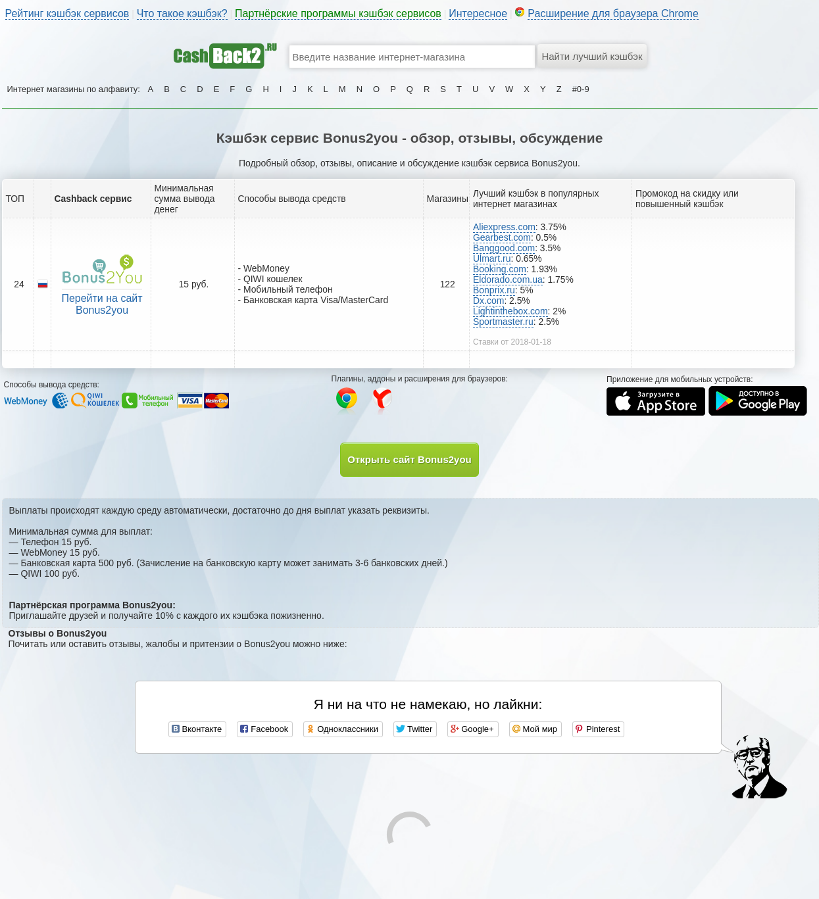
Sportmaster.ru (503, 321)
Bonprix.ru (494, 290)
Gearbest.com (502, 237)
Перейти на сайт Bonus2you (101, 304)
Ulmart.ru (492, 258)
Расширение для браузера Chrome (613, 13)
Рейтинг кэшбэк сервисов (67, 13)
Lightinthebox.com (510, 311)
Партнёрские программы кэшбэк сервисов (338, 13)
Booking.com (499, 269)
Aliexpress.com (504, 227)
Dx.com (488, 300)
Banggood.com (504, 248)
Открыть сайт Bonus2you (409, 459)
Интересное (478, 13)
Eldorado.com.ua (508, 279)
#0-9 (580, 89)
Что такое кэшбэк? (182, 13)
